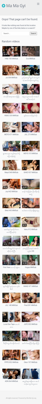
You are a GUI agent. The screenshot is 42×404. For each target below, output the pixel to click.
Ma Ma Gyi (14, 6)
